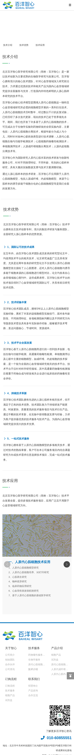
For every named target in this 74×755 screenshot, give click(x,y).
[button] (67, 564)
